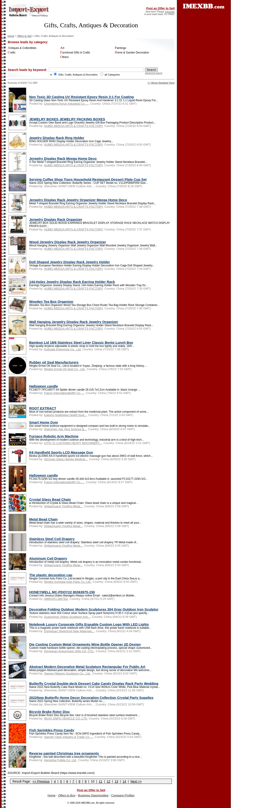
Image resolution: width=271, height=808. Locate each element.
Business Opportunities (93, 795)
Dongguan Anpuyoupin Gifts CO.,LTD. (69, 651)
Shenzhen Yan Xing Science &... (65, 429)
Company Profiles (123, 795)
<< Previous (41, 781)
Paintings (120, 48)
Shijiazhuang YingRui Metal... (63, 506)
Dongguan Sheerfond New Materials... (69, 631)
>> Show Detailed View (161, 82)
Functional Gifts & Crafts (75, 52)
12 (108, 781)
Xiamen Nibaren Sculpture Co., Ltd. (67, 673)
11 (100, 781)
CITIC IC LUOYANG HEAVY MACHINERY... (73, 443)
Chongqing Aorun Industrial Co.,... (66, 103)
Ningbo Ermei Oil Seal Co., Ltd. (64, 369)
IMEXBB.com (88, 803)
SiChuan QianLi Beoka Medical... (66, 459)
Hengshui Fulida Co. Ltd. (60, 760)
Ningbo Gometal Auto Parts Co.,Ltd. (67, 581)
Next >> (136, 781)
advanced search (153, 73)
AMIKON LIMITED (56, 599)
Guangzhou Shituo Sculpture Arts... (67, 617)
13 (116, 781)
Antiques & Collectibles (22, 48)
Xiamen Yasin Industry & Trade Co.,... (68, 737)
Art (62, 48)
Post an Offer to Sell (160, 8)
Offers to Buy (66, 795)
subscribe (170, 11)
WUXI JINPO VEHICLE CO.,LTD (65, 718)
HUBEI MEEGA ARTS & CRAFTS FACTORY (73, 126)
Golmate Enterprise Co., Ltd (62, 349)
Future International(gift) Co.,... (64, 393)
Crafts (11, 52)
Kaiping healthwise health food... (65, 415)
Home (11, 36)
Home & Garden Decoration (132, 52)
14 (124, 781)
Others (64, 57)
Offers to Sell (24, 36)
